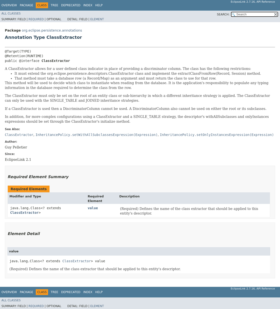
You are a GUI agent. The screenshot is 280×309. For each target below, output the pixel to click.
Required (36, 19)
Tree (54, 5)
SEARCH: (223, 14)
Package (26, 5)
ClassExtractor (24, 213)
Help (99, 5)
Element (97, 19)
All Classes (11, 13)
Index (88, 5)
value (93, 208)
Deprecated (70, 5)
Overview (9, 5)
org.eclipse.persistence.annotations (52, 30)
